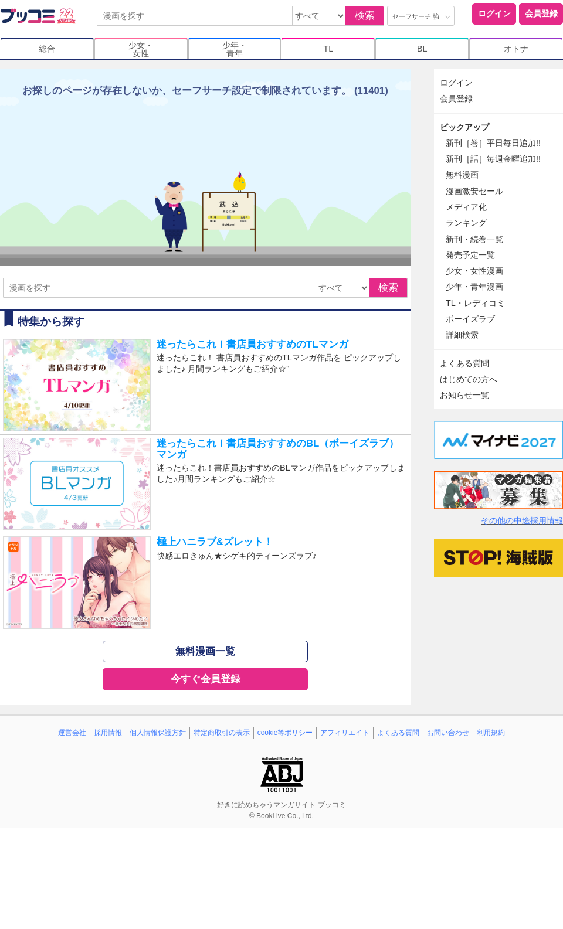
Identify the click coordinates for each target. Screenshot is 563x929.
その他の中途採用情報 (522, 520)
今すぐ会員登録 (205, 679)
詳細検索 (462, 334)
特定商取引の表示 (222, 733)
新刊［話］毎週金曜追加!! (493, 159)
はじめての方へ (468, 379)
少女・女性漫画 (474, 270)
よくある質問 (464, 363)
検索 (365, 15)
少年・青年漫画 (474, 286)
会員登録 (541, 13)
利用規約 (491, 733)
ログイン (494, 13)
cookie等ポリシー (285, 733)
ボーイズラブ (470, 319)
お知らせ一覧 (464, 395)
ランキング (466, 222)
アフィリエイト (344, 733)
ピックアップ (464, 127)
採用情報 (108, 733)
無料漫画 (462, 174)
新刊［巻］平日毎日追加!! (493, 143)
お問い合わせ (448, 733)
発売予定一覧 (470, 255)
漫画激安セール (474, 191)
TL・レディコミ (475, 303)
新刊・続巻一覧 (474, 239)
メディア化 (466, 207)
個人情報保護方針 (158, 733)
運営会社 (72, 733)
